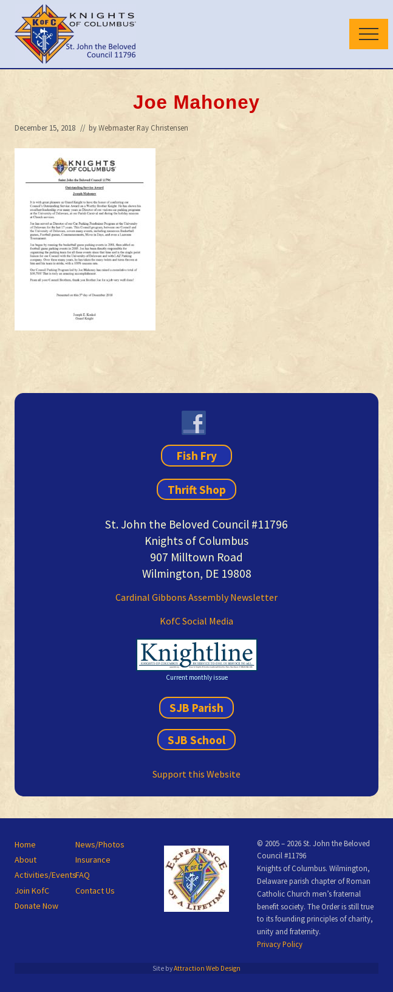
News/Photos (100, 844)
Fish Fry (197, 455)
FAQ (82, 874)
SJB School (196, 739)
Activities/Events (46, 874)
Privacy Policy (279, 944)
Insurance (93, 859)
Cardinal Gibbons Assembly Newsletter (196, 597)
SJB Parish (196, 707)
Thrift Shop (197, 489)
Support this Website (196, 774)
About (25, 859)
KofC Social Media (196, 621)
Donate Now (36, 905)
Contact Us (95, 890)
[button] (368, 34)
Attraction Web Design (207, 968)
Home (25, 844)
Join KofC (32, 890)
